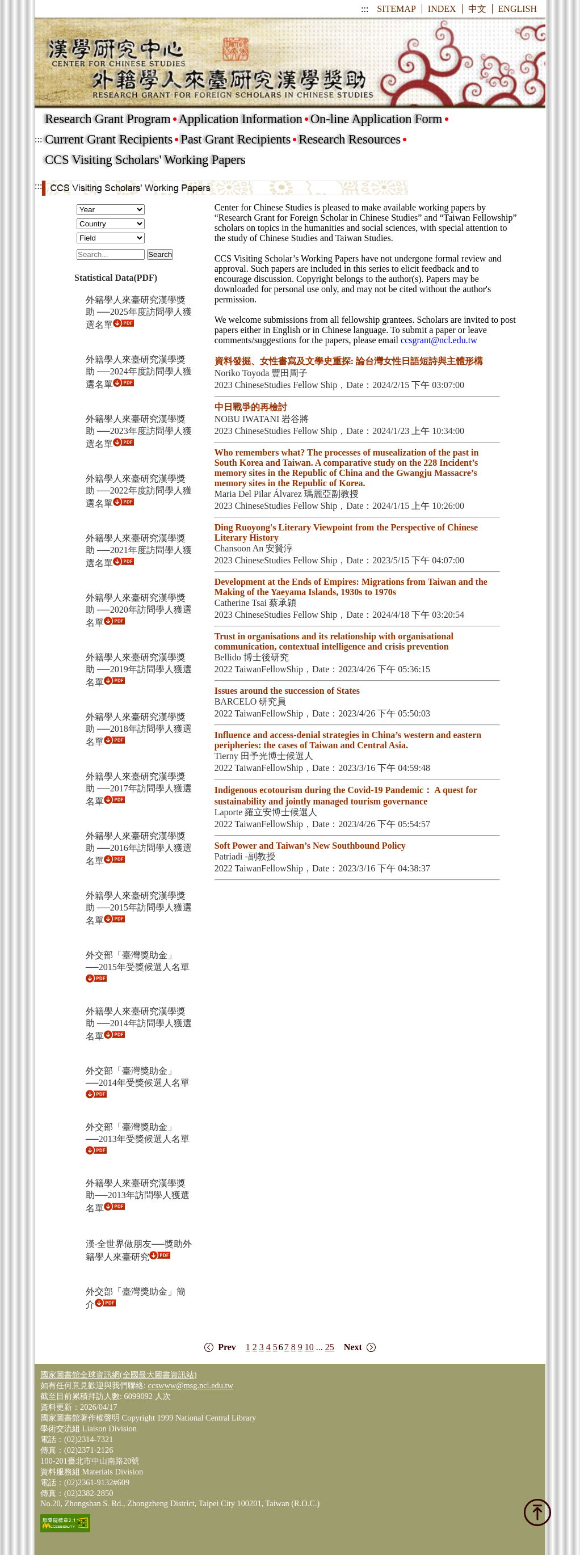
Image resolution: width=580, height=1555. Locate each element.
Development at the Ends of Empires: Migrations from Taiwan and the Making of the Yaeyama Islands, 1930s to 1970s (351, 587)
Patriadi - (231, 856)
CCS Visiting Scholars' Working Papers (145, 160)
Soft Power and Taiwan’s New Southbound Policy (310, 845)
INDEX (442, 9)
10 (309, 1347)
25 (329, 1347)
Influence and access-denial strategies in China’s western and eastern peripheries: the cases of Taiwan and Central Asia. (348, 740)
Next (353, 1347)
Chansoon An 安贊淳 (254, 548)
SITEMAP (396, 9)
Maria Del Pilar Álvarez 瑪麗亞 (273, 494)
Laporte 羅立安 (243, 812)
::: (364, 9)
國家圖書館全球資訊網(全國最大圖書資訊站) (118, 1374)
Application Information (240, 119)
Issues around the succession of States (287, 691)
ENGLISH (517, 9)
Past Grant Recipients (235, 139)
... (319, 1347)
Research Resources (350, 139)
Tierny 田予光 (241, 756)
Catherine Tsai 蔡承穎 (255, 603)
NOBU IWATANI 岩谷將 (262, 419)
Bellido (229, 657)
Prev (227, 1347)
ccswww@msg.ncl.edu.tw (190, 1385)
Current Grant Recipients (109, 139)
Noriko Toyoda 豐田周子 (261, 373)
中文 (477, 9)
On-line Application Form (376, 119)
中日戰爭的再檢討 (251, 407)
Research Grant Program (107, 119)
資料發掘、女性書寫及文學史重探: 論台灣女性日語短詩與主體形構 (349, 361)
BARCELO (237, 701)
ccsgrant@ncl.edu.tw (439, 340)
